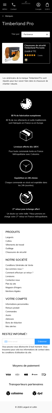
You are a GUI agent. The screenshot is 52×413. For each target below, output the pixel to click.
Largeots (9, 237)
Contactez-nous (13, 280)
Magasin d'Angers (13, 287)
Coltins (9, 241)
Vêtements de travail (15, 245)
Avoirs (8, 315)
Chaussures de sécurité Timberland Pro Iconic (35, 46)
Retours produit (12, 308)
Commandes (11, 311)
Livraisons (10, 276)
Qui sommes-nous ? (14, 269)
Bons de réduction (14, 322)
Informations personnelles (17, 304)
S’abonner (42, 341)
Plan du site (11, 284)
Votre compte (16, 298)
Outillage (9, 248)
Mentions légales (13, 291)
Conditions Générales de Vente (19, 265)
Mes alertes (11, 326)
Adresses (10, 319)
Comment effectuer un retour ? (19, 272)
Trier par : (16, 34)
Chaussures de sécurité (16, 252)
